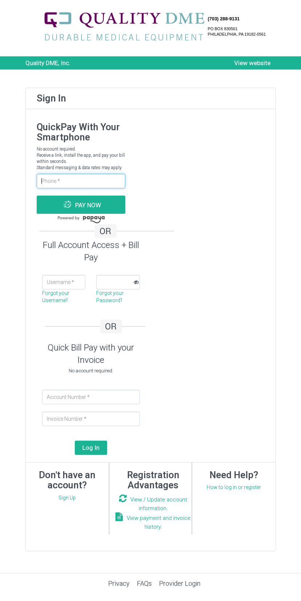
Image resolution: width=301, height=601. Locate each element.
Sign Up (67, 498)
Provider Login (179, 583)
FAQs (144, 583)
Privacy (119, 583)
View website (252, 63)
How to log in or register (234, 487)
